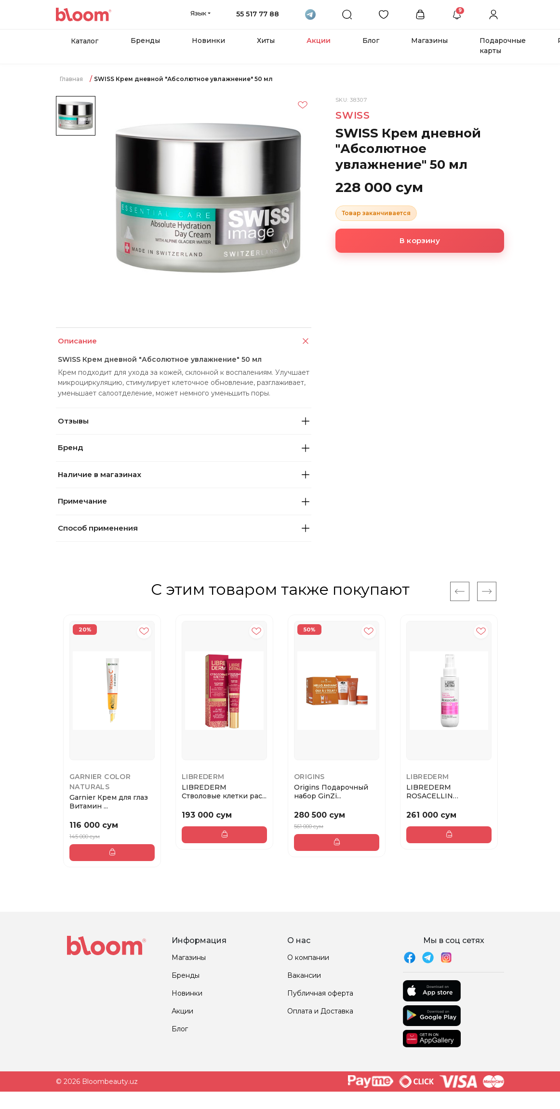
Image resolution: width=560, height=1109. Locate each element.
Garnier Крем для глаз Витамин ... (108, 801)
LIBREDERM (203, 776)
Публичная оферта (320, 993)
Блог (370, 40)
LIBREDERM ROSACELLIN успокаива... (429, 791)
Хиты (266, 40)
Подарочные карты (503, 45)
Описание (184, 341)
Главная (71, 78)
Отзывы (183, 420)
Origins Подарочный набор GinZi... (331, 791)
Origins (309, 776)
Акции (319, 40)
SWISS (352, 115)
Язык (198, 13)
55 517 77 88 (257, 14)
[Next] (486, 591)
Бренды (145, 40)
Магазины (429, 40)
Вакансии (304, 975)
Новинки (208, 40)
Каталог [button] (84, 41)
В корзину (420, 240)
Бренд (183, 447)
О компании (308, 957)
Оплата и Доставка (320, 1011)
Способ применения (183, 528)
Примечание (183, 501)
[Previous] (459, 591)
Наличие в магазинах (183, 474)
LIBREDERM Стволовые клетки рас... (224, 791)
